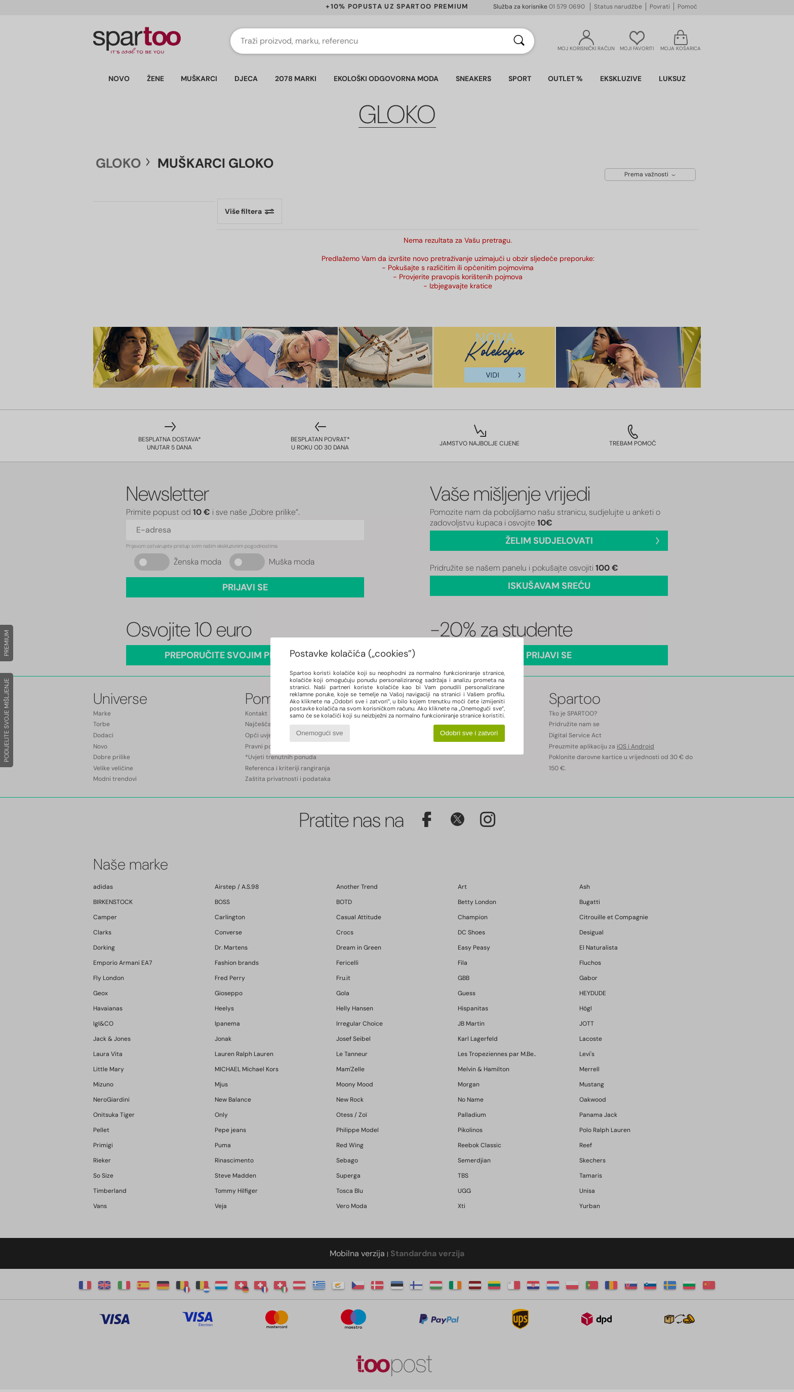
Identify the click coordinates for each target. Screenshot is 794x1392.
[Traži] (519, 41)
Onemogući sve (319, 733)
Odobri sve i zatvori (469, 733)
